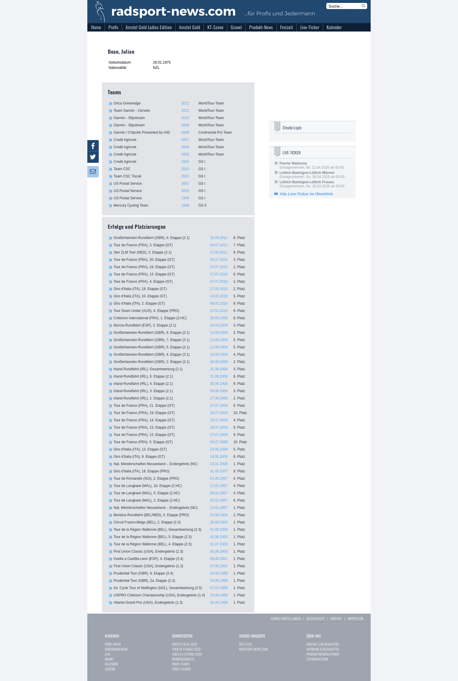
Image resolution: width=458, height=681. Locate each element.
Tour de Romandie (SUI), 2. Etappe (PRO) (181, 478)
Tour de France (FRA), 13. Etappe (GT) (181, 274)
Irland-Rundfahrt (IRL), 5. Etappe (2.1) (181, 376)
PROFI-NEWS (113, 644)
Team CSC (181, 169)
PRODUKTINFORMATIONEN (322, 654)
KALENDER (111, 663)
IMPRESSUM (355, 618)
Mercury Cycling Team (181, 205)
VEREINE (110, 668)
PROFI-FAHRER (181, 668)
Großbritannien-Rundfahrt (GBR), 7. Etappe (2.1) (181, 340)
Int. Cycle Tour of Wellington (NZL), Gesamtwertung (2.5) (181, 588)
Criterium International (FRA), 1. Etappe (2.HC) (181, 318)
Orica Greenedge (181, 103)
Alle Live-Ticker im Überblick (306, 194)
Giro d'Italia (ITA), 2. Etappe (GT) (181, 303)
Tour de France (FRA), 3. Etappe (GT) (181, 245)
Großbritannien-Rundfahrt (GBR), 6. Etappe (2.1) (181, 238)
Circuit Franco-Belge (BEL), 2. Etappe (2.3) (181, 522)
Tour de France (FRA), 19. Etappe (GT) (181, 413)
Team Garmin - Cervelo (181, 111)
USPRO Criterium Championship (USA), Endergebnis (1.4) (181, 595)
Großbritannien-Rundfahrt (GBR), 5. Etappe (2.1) (181, 347)
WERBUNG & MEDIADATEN (322, 649)
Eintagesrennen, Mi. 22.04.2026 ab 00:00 (312, 165)
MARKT (109, 658)
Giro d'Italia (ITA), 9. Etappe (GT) (181, 457)
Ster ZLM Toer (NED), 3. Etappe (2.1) (181, 252)
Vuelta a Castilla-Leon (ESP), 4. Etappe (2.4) (181, 559)
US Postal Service (181, 183)
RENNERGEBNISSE (183, 658)
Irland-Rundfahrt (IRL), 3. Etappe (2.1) (181, 391)
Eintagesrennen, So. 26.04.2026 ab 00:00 (312, 175)
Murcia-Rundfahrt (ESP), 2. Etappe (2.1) (181, 325)
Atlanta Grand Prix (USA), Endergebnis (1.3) (181, 602)
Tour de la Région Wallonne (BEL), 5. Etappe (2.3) (181, 537)
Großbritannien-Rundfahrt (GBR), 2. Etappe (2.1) (181, 362)
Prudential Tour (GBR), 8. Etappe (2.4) (181, 573)
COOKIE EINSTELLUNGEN (286, 618)
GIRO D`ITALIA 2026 (184, 644)
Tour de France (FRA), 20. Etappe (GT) (181, 260)
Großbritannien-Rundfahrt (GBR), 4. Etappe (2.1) (181, 354)
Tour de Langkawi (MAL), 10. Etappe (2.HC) (181, 486)
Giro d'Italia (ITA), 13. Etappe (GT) (181, 449)
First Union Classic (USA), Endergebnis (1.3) (181, 551)
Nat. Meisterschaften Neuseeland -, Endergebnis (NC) (181, 464)
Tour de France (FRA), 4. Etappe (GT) (181, 282)
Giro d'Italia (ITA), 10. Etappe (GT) (181, 296)
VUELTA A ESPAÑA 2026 (187, 654)
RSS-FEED (245, 644)
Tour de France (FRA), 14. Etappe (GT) (181, 420)
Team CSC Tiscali (181, 176)
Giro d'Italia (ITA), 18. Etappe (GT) (181, 289)
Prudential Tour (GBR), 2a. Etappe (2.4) (181, 581)
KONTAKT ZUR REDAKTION (322, 644)
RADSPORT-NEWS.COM (253, 649)
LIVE (107, 654)
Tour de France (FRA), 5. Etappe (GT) (181, 442)
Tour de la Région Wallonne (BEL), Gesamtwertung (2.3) (181, 530)
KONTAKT (336, 618)
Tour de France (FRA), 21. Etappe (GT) (181, 406)
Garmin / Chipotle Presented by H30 (181, 132)
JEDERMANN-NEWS (116, 649)
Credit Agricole (181, 140)
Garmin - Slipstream (181, 118)
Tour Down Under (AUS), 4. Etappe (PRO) (181, 311)
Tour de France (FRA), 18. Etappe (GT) (181, 267)
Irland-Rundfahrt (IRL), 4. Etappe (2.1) (181, 384)
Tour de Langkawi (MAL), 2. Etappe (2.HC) (181, 500)
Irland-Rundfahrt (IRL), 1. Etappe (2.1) (181, 398)
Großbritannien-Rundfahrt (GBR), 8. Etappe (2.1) (181, 333)
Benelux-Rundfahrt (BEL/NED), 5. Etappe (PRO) (181, 515)
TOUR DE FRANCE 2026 (186, 649)
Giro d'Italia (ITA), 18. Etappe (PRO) (181, 471)
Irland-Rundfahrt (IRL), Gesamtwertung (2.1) (181, 369)
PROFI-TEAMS (180, 663)
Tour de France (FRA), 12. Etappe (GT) (181, 435)
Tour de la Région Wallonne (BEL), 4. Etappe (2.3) (181, 544)
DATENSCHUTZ (315, 618)
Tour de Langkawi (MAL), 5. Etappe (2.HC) (181, 493)
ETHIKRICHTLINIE (317, 658)
